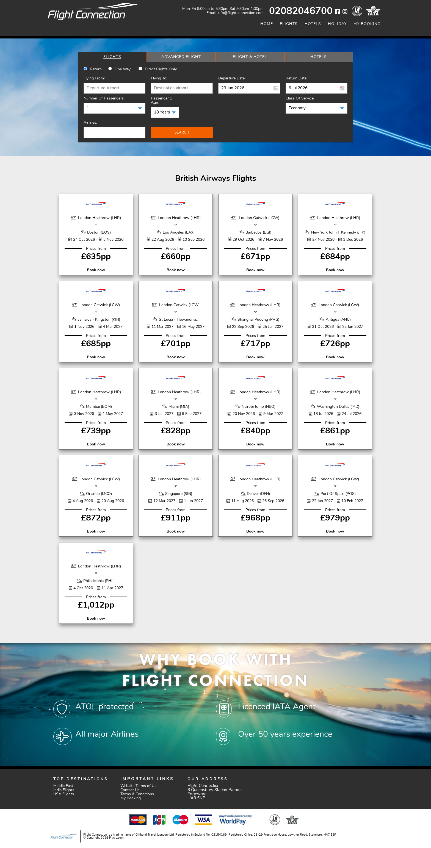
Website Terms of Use (139, 786)
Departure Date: (231, 78)
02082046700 (301, 11)
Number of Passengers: (104, 98)
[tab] (112, 57)
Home (266, 24)
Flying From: (94, 78)
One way (123, 69)
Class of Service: (300, 98)
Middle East (63, 786)
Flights (289, 24)
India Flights (63, 790)
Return (96, 69)
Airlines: (90, 123)
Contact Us (130, 790)
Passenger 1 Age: (161, 100)
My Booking (366, 24)
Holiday (337, 24)
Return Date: (296, 78)
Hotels (313, 24)
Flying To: (159, 78)
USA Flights (63, 794)
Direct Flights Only (161, 69)
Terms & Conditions (137, 794)
